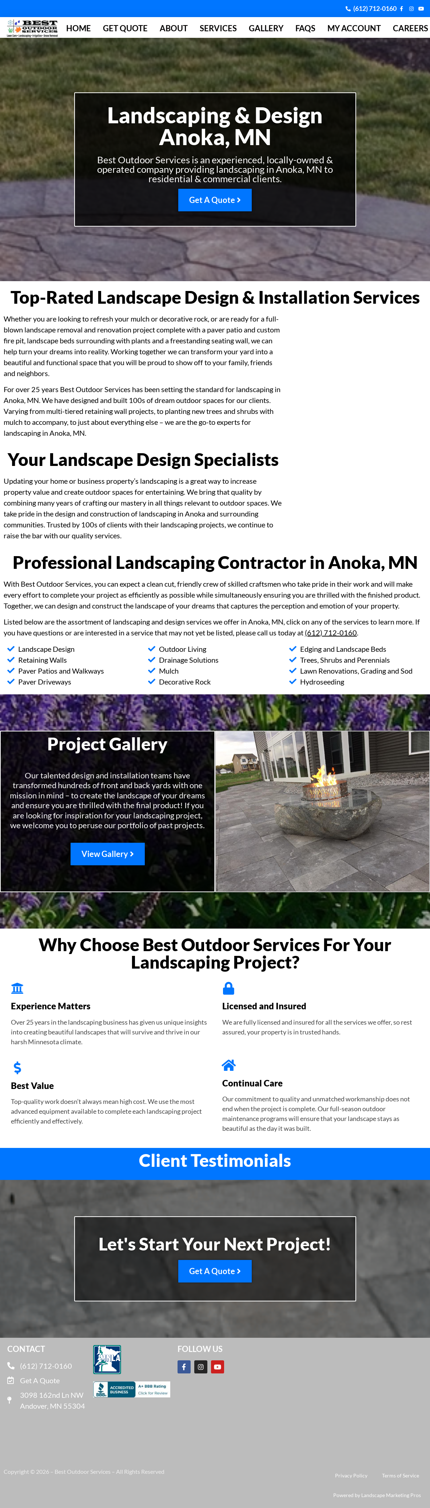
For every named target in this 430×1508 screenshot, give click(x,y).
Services (218, 28)
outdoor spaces (244, 502)
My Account (354, 28)
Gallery (266, 28)
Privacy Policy (351, 1475)
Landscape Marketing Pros (391, 1495)
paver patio (224, 329)
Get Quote (125, 28)
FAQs (305, 28)
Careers (410, 28)
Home (78, 28)
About (174, 28)
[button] (6, 1172)
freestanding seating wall (209, 340)
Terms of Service (400, 1475)
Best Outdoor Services (95, 389)
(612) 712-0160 (331, 632)
